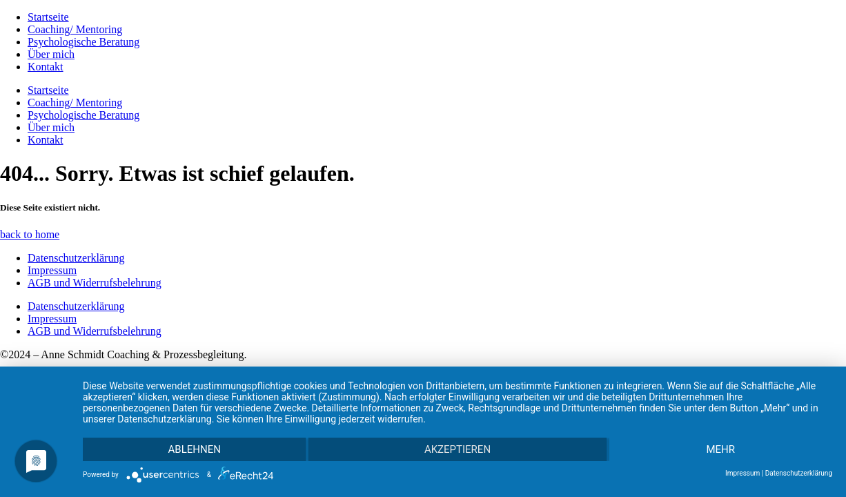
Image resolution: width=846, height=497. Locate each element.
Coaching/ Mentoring (75, 29)
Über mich (51, 54)
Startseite (48, 17)
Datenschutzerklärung (76, 258)
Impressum (52, 270)
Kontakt (45, 66)
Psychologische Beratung (83, 42)
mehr (721, 449)
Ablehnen (194, 449)
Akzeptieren (457, 449)
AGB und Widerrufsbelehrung (94, 283)
